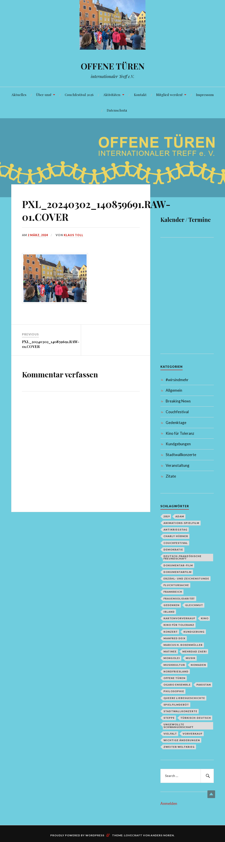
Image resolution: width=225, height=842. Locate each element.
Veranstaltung (177, 465)
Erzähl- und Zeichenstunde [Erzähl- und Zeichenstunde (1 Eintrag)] (186, 578)
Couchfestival (177, 411)
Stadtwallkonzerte (181, 454)
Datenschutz (117, 110)
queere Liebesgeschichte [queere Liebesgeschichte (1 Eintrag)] (184, 698)
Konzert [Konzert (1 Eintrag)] (170, 631)
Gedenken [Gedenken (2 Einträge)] (171, 605)
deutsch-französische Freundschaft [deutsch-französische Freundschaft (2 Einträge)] (182, 557)
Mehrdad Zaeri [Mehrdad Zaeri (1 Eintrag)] (194, 651)
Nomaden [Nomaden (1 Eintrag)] (198, 664)
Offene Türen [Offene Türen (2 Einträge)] (174, 678)
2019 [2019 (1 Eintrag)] (166, 516)
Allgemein (174, 390)
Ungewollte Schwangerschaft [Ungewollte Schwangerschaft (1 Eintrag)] (178, 725)
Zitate (171, 476)
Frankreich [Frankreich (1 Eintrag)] (172, 591)
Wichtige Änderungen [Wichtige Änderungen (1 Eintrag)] (181, 740)
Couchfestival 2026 (79, 94)
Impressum (205, 94)
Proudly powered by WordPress (77, 835)
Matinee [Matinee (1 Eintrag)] (170, 651)
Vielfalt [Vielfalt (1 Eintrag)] (170, 733)
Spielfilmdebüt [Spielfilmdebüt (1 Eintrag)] (176, 704)
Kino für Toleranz (180, 433)
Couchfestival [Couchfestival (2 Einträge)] (175, 542)
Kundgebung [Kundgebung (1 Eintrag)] (194, 631)
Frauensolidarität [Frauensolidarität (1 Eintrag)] (179, 598)
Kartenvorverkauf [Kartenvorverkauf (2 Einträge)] (179, 618)
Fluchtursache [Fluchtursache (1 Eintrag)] (176, 585)
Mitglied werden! (169, 94)
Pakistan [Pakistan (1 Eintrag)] (203, 684)
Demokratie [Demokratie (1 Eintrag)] (173, 549)
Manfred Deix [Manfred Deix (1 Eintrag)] (174, 638)
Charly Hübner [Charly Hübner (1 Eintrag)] (175, 536)
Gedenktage (176, 422)
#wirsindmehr (177, 379)
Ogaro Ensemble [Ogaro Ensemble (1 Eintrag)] (177, 684)
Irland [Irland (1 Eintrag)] (169, 611)
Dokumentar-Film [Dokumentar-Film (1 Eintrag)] (178, 565)
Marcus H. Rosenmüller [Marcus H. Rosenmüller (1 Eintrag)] (183, 644)
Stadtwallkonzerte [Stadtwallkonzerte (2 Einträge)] (180, 711)
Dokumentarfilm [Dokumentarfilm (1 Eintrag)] (177, 571)
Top (211, 794)
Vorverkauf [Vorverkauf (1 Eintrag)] (192, 733)
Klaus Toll (73, 235)
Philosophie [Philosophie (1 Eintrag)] (173, 691)
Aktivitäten (111, 94)
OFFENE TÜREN (113, 66)
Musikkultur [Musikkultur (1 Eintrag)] (174, 664)
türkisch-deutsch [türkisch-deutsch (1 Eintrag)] (195, 717)
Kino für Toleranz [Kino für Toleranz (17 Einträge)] (178, 624)
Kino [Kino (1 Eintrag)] (205, 618)
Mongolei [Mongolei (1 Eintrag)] (171, 658)
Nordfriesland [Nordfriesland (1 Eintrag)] (176, 671)
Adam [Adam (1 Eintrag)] (179, 516)
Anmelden (168, 803)
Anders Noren (162, 835)
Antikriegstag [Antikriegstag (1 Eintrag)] (175, 529)
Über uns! (43, 94)
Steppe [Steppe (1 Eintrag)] (169, 717)
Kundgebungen (178, 444)
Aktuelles (18, 94)
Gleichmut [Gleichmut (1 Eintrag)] (194, 605)
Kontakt (140, 94)
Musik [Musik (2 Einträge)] (190, 658)
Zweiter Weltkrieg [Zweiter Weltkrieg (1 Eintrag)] (179, 746)
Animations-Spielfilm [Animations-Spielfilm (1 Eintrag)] (181, 522)
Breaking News (178, 401)
